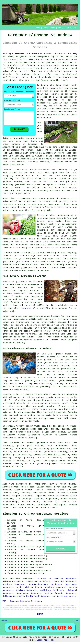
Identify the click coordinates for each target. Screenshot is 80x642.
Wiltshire (17, 466)
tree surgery (50, 460)
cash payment (60, 201)
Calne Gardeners (66, 596)
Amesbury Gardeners (14, 584)
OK (52, 640)
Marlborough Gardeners (38, 596)
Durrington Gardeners (29, 593)
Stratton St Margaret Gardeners (56, 578)
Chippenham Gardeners (38, 581)
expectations (69, 224)
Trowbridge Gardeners (64, 581)
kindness (7, 259)
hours (5, 187)
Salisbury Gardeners (52, 590)
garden (23, 56)
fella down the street (20, 68)
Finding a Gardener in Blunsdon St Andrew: (27, 53)
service (65, 245)
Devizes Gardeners (26, 590)
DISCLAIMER (71, 28)
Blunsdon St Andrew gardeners (29, 443)
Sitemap (4, 620)
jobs (39, 126)
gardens (33, 153)
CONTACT (61, 28)
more (54, 508)
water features (68, 460)
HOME (38, 28)
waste (27, 193)
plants (73, 106)
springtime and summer (20, 150)
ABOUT (53, 28)
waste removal (17, 162)
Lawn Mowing (36, 561)
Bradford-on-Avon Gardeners (45, 584)
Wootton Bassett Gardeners (60, 593)
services (69, 112)
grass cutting (54, 156)
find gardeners (18, 484)
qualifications (11, 77)
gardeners (23, 159)
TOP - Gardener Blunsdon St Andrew (22, 601)
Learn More (42, 640)
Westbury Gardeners (55, 587)
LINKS (45, 28)
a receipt (12, 210)
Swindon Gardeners (13, 581)
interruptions (10, 270)
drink (56, 256)
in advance (63, 198)
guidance (71, 239)
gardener (7, 182)
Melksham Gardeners (13, 596)
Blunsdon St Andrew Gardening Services (36, 513)
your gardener (69, 262)
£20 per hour (27, 173)
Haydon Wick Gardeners (29, 587)
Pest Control (36, 567)
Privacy (76, 620)
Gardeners (42, 85)
